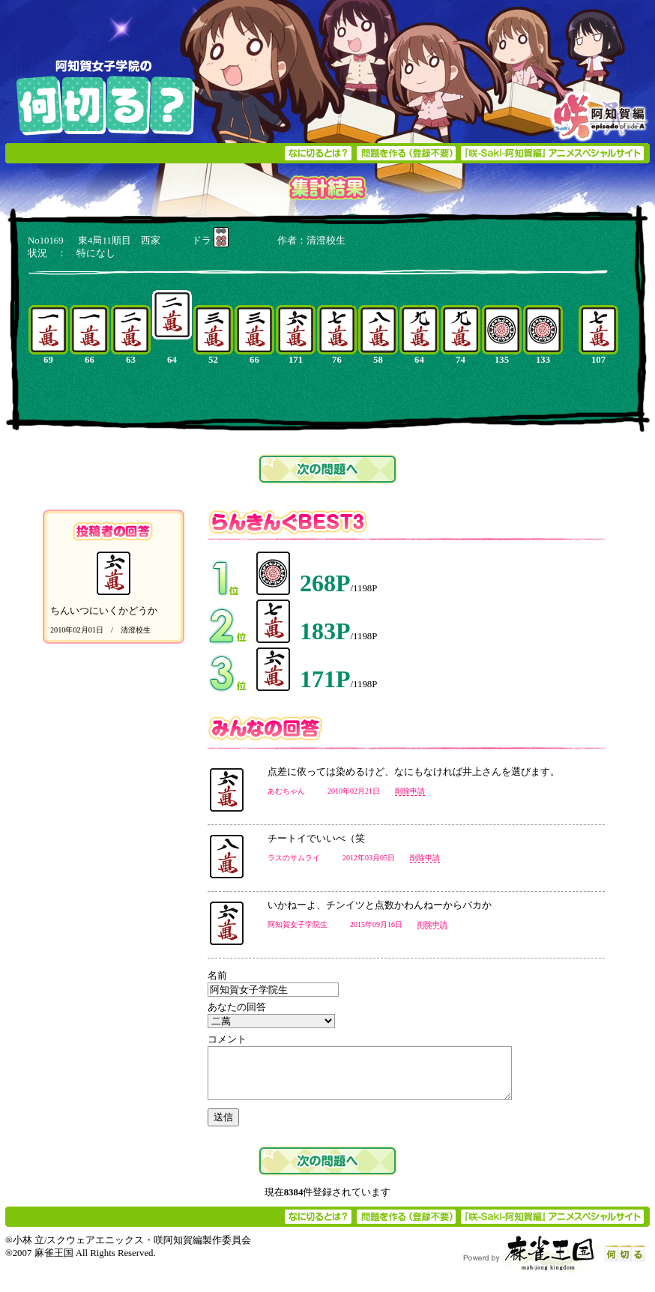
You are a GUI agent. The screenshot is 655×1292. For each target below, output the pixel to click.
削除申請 (410, 791)
